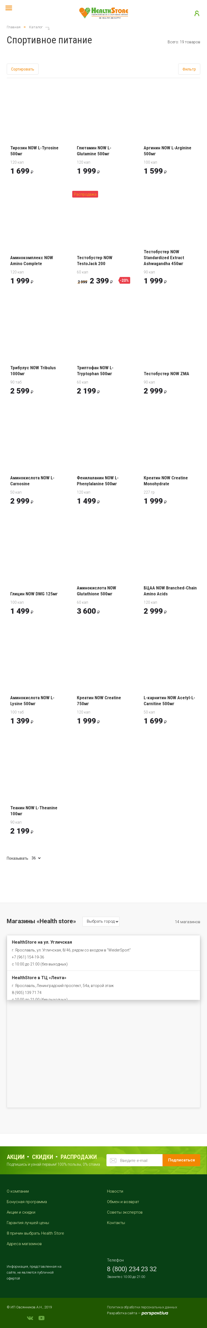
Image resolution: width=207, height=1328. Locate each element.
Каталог (36, 27)
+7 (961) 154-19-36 (28, 957)
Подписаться (181, 1160)
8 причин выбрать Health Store (35, 1233)
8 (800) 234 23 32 (132, 1269)
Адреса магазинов (24, 1243)
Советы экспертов (125, 1212)
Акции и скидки (21, 1212)
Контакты (116, 1222)
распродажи (79, 1157)
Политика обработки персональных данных (142, 1307)
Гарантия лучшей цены (28, 1222)
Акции (16, 1157)
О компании (18, 1191)
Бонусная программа (27, 1201)
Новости (115, 1191)
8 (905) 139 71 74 (27, 992)
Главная (13, 27)
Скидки (42, 1157)
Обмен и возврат (123, 1201)
